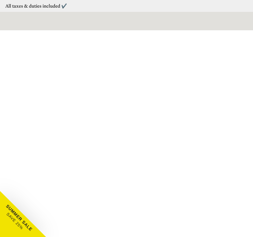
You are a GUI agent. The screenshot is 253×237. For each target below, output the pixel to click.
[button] (23, 214)
